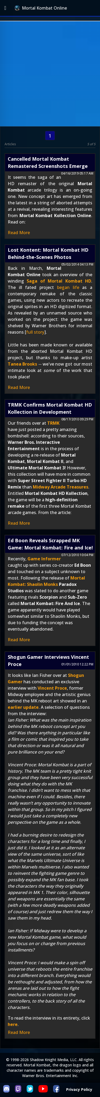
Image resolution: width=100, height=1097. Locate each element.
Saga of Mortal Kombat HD (59, 281)
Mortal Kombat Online (41, 8)
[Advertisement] (50, 74)
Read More (19, 232)
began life (68, 287)
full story (35, 332)
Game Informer (44, 559)
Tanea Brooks (22, 364)
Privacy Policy (79, 1089)
